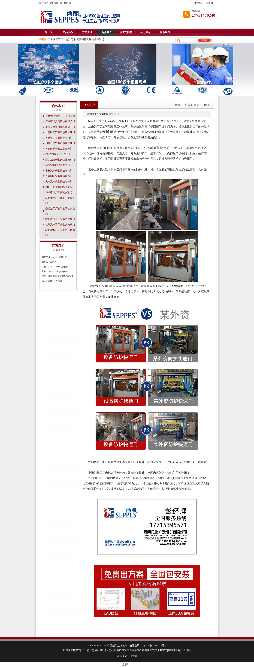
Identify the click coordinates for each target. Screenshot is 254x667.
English (209, 3)
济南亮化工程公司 (127, 656)
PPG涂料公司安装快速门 (58, 192)
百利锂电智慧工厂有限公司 (60, 116)
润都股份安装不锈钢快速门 (60, 143)
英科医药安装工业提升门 (58, 148)
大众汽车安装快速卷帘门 (58, 181)
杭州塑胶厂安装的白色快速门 (60, 233)
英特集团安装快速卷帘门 (58, 138)
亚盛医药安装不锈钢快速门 (60, 132)
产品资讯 (87, 32)
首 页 (48, 32)
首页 (196, 105)
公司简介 (145, 32)
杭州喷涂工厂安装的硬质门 (60, 219)
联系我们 (165, 32)
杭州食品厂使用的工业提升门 (60, 200)
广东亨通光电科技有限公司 (60, 121)
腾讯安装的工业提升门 (57, 154)
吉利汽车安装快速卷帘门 (58, 170)
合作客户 (106, 32)
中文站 (198, 3)
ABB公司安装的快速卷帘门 (60, 187)
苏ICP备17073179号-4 (155, 645)
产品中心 (68, 32)
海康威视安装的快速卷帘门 (60, 159)
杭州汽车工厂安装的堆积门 (60, 224)
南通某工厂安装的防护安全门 (60, 211)
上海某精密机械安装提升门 (60, 127)
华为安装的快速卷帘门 (57, 165)
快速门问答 (126, 32)
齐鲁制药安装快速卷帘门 (58, 176)
